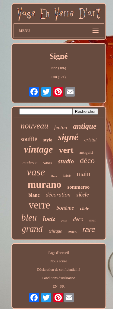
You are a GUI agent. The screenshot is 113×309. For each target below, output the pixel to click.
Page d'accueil (58, 253)
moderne (30, 162)
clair (84, 208)
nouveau (34, 125)
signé (68, 137)
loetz (49, 218)
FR (62, 286)
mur (92, 220)
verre (39, 205)
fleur (54, 176)
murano (44, 184)
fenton (60, 127)
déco (87, 160)
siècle (83, 195)
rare (89, 229)
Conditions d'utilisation (59, 278)
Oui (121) (59, 77)
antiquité (86, 152)
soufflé (28, 139)
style (47, 140)
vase (36, 172)
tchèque (55, 231)
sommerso (78, 187)
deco (78, 219)
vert (66, 150)
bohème (65, 208)
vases (47, 162)
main (83, 174)
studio (66, 161)
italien (72, 232)
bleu (29, 217)
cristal (90, 139)
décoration (58, 194)
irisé (67, 175)
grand (32, 228)
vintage (38, 149)
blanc (33, 195)
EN (55, 286)
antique (85, 126)
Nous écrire (58, 261)
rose (64, 221)
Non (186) (58, 68)
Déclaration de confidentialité (58, 269)
